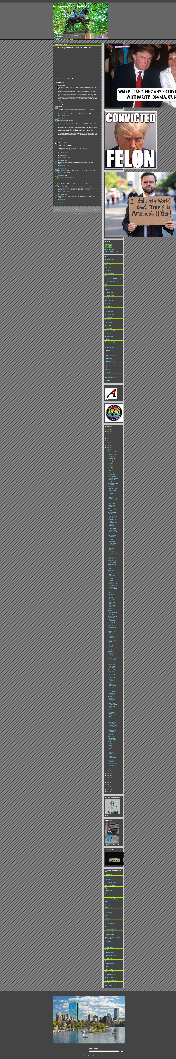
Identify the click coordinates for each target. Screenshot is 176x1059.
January (110, 768)
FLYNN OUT (111, 610)
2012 (108, 780)
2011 (108, 782)
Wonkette (107, 380)
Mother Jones (108, 907)
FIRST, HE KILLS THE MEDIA (112, 517)
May (109, 468)
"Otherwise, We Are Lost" (112, 513)
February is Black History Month (112, 764)
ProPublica (108, 325)
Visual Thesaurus (109, 977)
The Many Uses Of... (110, 952)
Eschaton (107, 289)
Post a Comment (60, 202)
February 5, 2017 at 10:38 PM (64, 165)
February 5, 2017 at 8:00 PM (64, 157)
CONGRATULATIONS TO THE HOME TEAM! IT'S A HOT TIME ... (112, 725)
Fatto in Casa (108, 890)
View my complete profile (111, 251)
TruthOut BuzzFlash (110, 974)
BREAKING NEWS (111, 760)
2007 (108, 791)
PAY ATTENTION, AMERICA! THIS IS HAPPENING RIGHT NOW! (112, 619)
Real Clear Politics (110, 923)
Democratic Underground (111, 281)
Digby (106, 284)
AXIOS (107, 262)
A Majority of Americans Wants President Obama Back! (112, 754)
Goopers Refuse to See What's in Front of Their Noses (112, 531)
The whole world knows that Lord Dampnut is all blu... (112, 499)
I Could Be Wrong (109, 295)
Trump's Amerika (112, 488)
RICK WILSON (109, 333)
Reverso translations (110, 929)
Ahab (59, 104)
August (110, 461)
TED (106, 944)
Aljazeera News (109, 874)
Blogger (94, 1055)
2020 (108, 443)
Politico (107, 915)
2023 (108, 436)
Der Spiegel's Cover (111, 742)
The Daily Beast (109, 947)
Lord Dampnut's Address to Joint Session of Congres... (113, 479)
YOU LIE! (110, 592)
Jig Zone (107, 904)
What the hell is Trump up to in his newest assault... (112, 699)
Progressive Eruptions (71, 6)
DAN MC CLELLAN (110, 885)
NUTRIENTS (108, 317)
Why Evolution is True (110, 377)
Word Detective (109, 983)
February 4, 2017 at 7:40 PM (64, 138)
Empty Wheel (108, 287)
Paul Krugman (109, 322)
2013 (108, 777)
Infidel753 (60, 85)
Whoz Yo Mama (109, 375)
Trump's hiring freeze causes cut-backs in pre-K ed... (112, 544)
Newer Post (57, 209)
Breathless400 (109, 879)
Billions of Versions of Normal (112, 265)
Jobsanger (107, 303)
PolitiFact (107, 918)
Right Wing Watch (109, 336)
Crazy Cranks (108, 270)
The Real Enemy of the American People (112, 553)
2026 (108, 429)
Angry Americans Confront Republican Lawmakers (112, 537)
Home (77, 209)
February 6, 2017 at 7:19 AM (64, 179)
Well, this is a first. (112, 625)
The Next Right (109, 958)
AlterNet (107, 877)
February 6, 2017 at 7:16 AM (64, 172)
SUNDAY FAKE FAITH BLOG (112, 561)
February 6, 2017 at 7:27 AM (64, 191)
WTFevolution (108, 985)
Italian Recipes (109, 300)
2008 (108, 789)
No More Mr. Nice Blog (111, 314)
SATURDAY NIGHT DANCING (111, 636)
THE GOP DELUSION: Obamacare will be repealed (112, 692)
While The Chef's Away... (111, 980)
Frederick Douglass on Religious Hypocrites (112, 748)
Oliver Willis (108, 320)
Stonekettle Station (110, 347)
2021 (108, 440)
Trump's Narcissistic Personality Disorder (111, 576)
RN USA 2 (107, 339)
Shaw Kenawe (61, 118)
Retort (106, 926)
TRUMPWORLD (112, 720)
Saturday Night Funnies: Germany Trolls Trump (112, 732)
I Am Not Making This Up (111, 899)
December (111, 452)
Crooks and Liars (109, 273)
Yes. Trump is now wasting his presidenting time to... (112, 685)
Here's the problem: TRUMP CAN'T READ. (112, 647)
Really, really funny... (111, 571)
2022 (108, 438)
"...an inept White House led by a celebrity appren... (112, 492)
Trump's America (112, 709)
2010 (108, 784)
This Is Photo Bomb (110, 972)
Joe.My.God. (108, 306)
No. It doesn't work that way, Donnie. (113, 485)
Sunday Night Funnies (111, 557)
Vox (106, 366)
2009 (108, 787)
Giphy (106, 893)
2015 (108, 773)
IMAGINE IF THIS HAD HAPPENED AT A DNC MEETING (112, 522)
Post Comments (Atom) (80, 213)
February (110, 474)
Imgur (106, 901)
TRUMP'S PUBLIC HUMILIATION (112, 582)
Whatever (107, 372)
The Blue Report (109, 350)
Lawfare (107, 309)
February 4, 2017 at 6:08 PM (64, 102)
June (109, 465)
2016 (108, 771)
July (109, 463)
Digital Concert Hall (110, 888)
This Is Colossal (109, 969)
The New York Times (110, 955)
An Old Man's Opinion (110, 259)
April (109, 470)
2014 (108, 775)
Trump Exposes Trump (112, 549)
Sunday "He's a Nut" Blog (112, 632)
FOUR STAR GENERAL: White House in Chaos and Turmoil (112, 605)
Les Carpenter (61, 160)
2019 (108, 445)
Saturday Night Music (112, 509)
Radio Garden (108, 328)
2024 (108, 433)
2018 (108, 447)
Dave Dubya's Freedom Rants (113, 278)
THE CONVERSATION (111, 353)
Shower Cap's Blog (110, 342)
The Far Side (108, 950)
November (111, 454)
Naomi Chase (108, 910)
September (111, 458)
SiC (106, 344)
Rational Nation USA (110, 331)
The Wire (107, 966)
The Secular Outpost (110, 361)
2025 (108, 431)
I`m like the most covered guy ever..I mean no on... (112, 588)
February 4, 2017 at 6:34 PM (64, 115)
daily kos (107, 276)
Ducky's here (61, 140)
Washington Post (109, 369)
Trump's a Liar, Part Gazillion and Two (112, 666)
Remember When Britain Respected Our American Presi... (112, 714)
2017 (108, 449)
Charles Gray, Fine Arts (111, 882)
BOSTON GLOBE (109, 267)
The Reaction (108, 358)
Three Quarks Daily (110, 364)
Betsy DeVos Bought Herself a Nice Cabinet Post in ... (112, 705)
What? (109, 568)
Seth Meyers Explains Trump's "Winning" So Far (112, 597)
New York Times (109, 311)
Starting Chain (109, 941)
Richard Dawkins (109, 932)
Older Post (97, 209)
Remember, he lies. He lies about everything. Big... (112, 672)
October (110, 456)
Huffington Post (109, 292)
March (110, 472)
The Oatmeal (108, 961)
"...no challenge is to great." (112, 613)
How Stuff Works (109, 896)
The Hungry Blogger (110, 355)
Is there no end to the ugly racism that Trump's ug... (112, 660)
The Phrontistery (109, 963)
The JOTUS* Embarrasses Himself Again (112, 505)
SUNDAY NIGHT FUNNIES (112, 628)
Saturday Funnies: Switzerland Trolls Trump (112, 738)
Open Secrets (108, 912)
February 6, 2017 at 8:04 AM (64, 199)
